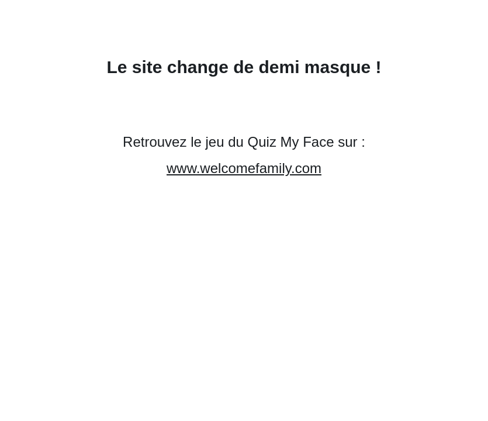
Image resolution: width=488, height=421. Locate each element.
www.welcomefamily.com (244, 168)
